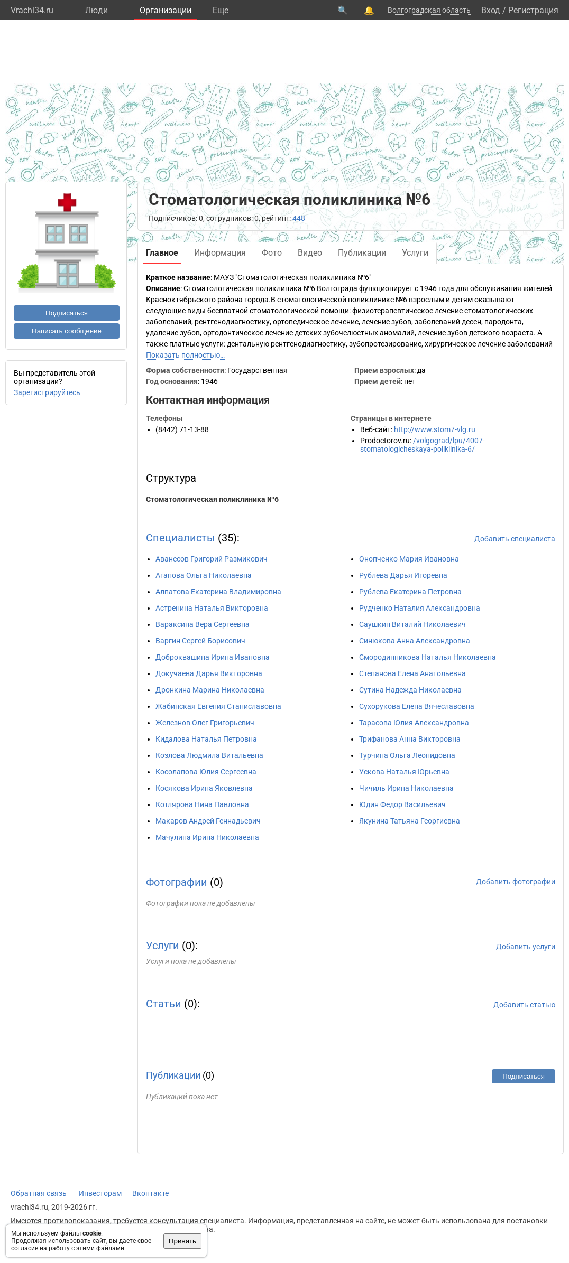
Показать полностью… (185, 355)
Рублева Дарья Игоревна (403, 575)
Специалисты (180, 537)
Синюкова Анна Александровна (414, 641)
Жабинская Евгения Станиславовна (218, 706)
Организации (165, 10)
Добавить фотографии (515, 881)
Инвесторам (100, 1193)
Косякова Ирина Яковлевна (204, 788)
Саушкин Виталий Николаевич (412, 624)
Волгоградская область (429, 10)
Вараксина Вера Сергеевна (202, 624)
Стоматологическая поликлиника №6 (212, 499)
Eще (220, 10)
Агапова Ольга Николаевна (203, 575)
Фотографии (176, 882)
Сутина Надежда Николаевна (410, 690)
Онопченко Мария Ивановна (409, 559)
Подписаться (66, 313)
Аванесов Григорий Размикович (211, 559)
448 (298, 218)
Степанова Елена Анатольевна (412, 673)
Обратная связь (39, 1193)
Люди (96, 10)
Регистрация (533, 10)
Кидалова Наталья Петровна (206, 739)
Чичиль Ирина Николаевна (406, 788)
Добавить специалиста (514, 539)
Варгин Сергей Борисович (200, 641)
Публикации (173, 1075)
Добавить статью (524, 1004)
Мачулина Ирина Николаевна (207, 837)
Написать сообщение (67, 331)
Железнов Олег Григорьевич (204, 722)
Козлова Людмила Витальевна (209, 755)
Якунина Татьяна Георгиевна (409, 821)
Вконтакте (150, 1193)
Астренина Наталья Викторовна (211, 608)
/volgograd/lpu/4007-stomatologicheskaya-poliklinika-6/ (422, 444)
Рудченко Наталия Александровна (419, 608)
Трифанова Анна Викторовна (410, 739)
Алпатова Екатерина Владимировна (218, 591)
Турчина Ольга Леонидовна (407, 755)
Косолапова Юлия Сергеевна (205, 772)
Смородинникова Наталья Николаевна (427, 657)
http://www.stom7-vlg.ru (434, 429)
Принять (182, 1241)
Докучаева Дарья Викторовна (208, 673)
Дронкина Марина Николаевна (209, 690)
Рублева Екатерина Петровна (410, 591)
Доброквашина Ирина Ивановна (212, 657)
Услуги (162, 945)
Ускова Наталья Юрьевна (404, 772)
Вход (490, 10)
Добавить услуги (525, 946)
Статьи (163, 1003)
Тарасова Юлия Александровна (414, 722)
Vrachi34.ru (32, 10)
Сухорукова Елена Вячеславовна (416, 706)
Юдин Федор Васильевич (402, 804)
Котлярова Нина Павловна (202, 804)
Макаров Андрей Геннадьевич (208, 821)
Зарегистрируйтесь (47, 392)
